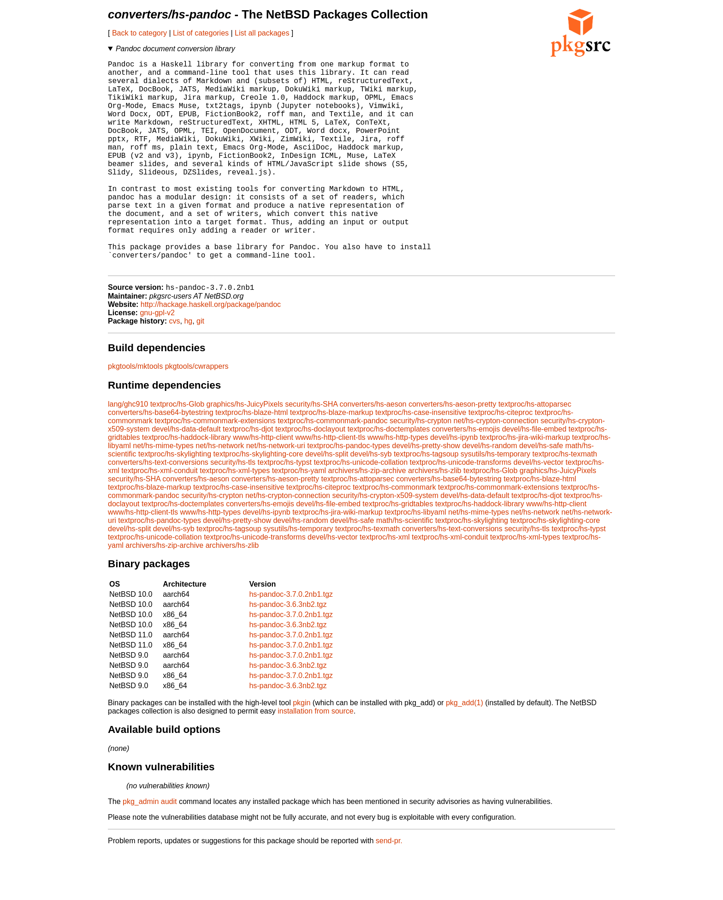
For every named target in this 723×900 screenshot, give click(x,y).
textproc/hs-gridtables (397, 551)
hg (188, 368)
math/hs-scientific (404, 568)
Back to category (139, 33)
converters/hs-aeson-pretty (452, 452)
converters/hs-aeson (372, 452)
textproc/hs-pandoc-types (348, 493)
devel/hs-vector (539, 510)
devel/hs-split (326, 501)
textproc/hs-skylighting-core (258, 501)
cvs (174, 368)
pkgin (301, 750)
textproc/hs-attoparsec (534, 452)
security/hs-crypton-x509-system (385, 543)
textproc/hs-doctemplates (388, 476)
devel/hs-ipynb (454, 485)
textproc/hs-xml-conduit (159, 518)
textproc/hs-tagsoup (426, 501)
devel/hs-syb (371, 501)
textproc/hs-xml (384, 584)
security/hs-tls (232, 510)
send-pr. (389, 888)
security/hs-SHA (311, 452)
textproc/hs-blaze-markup (331, 460)
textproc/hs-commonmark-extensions (214, 468)
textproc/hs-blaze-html (251, 460)
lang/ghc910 (128, 452)
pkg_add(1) (464, 750)
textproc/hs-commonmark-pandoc (332, 468)
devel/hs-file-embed (534, 476)
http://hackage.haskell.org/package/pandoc (211, 352)
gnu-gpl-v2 (157, 360)
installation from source (316, 758)
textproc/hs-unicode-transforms (461, 510)
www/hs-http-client (263, 485)
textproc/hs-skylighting (174, 501)
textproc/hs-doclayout (310, 476)
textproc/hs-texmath (564, 501)
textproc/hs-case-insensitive (420, 460)
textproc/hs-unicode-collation (361, 510)
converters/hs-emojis (466, 476)
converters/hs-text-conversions (158, 510)
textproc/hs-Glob (177, 452)
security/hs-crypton (420, 468)
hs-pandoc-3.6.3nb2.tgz (287, 652)
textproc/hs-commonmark (394, 535)
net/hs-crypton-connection (496, 468)
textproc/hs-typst (285, 510)
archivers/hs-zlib (435, 518)
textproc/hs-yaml (299, 518)
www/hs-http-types (397, 485)
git (200, 368)
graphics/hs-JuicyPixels (244, 452)
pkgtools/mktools (135, 414)
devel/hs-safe (541, 493)
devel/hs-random (489, 493)
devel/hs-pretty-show (426, 493)
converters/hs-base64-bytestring (160, 460)
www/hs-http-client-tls (330, 485)
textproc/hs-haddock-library (186, 485)
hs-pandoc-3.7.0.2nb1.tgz (290, 642)
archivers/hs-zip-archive (367, 518)
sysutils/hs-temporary (495, 501)
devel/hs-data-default (186, 476)
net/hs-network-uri (275, 493)
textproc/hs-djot (248, 476)
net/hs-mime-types (163, 493)
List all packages (262, 33)
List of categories (201, 33)
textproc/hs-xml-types (235, 518)
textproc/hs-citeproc (500, 460)
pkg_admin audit (150, 849)
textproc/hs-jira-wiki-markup (525, 485)
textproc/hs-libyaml (415, 560)
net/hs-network (220, 493)
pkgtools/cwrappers (197, 414)
